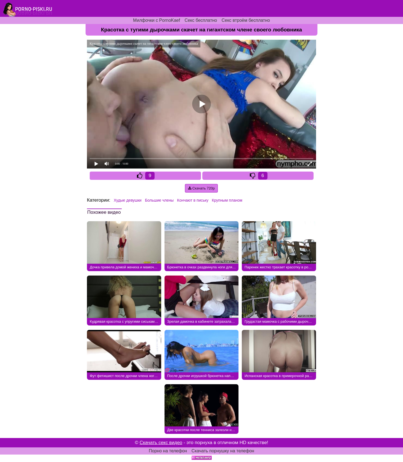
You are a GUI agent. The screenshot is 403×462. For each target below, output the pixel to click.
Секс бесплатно (201, 20)
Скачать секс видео (161, 442)
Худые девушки (128, 200)
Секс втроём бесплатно (246, 20)
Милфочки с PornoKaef (156, 20)
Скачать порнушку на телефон (223, 450)
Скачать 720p (201, 188)
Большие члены (159, 200)
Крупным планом (227, 200)
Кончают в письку (193, 200)
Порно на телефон (168, 450)
